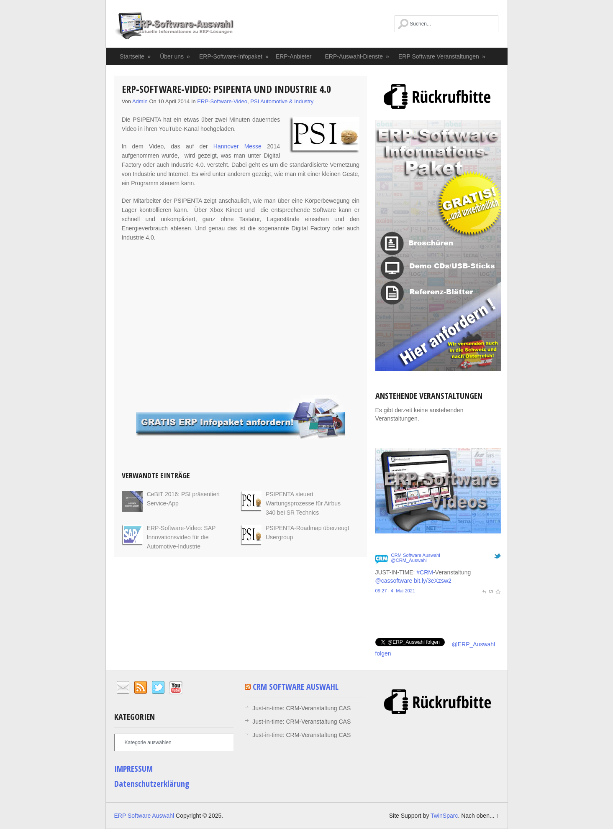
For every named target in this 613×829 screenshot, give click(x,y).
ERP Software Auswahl (174, 27)
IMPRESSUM (133, 768)
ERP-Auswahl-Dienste (357, 56)
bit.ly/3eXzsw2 (432, 580)
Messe (253, 146)
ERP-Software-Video (222, 101)
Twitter (158, 687)
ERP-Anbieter (294, 56)
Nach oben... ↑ (480, 815)
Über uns (175, 56)
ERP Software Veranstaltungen (442, 56)
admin (140, 101)
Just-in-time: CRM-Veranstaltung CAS (301, 708)
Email (123, 687)
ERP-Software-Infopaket (234, 56)
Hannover (226, 146)
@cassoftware (394, 580)
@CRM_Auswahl (408, 560)
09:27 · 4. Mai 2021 (395, 590)
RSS (140, 687)
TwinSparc (444, 815)
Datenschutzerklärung (152, 783)
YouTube (175, 687)
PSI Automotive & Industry (281, 101)
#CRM (424, 572)
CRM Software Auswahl (415, 555)
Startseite (135, 56)
